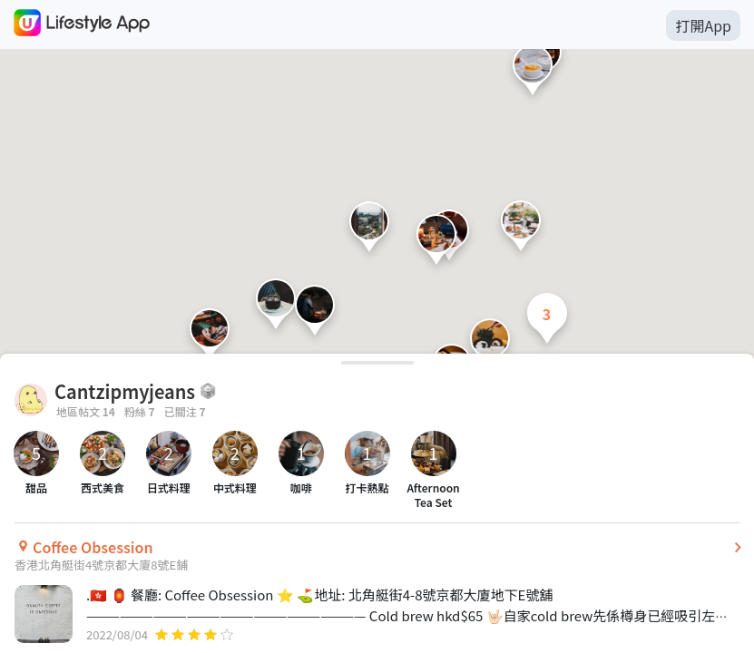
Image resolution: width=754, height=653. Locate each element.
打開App (703, 25)
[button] (369, 231)
